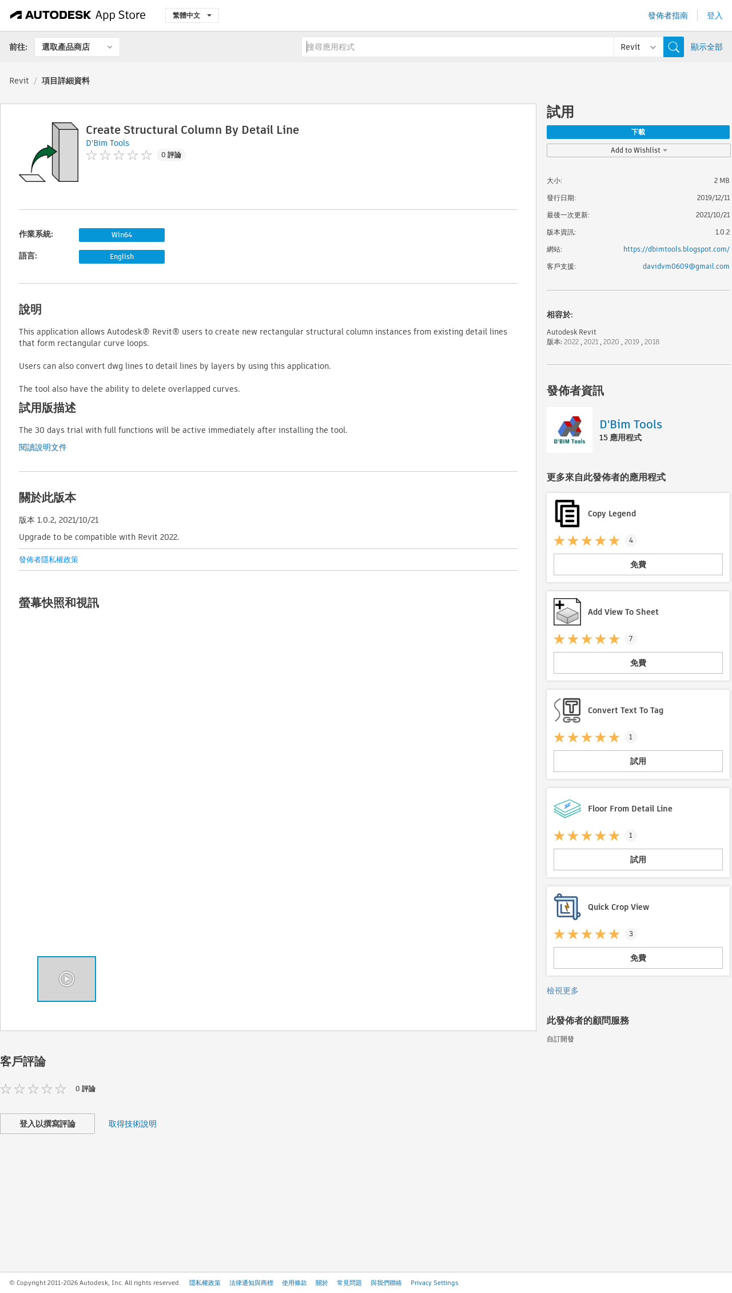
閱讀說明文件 (43, 447)
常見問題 (349, 1282)
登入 (715, 15)
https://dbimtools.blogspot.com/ (676, 249)
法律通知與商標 (251, 1282)
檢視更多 (563, 990)
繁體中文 (192, 15)
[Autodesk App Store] (78, 15)
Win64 (122, 235)
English (122, 256)
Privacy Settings (435, 1282)
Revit (19, 80)
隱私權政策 (205, 1282)
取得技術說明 (133, 1123)
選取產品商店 (66, 47)
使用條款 (294, 1282)
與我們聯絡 (386, 1282)
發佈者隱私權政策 (48, 559)
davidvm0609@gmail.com (686, 266)
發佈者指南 (668, 15)
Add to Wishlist (639, 150)
